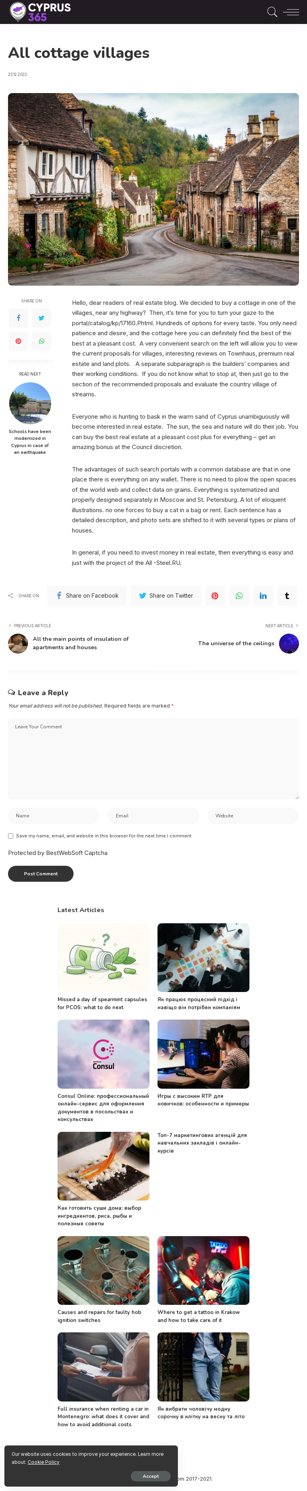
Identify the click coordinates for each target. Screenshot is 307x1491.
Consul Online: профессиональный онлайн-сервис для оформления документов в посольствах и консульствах (103, 1109)
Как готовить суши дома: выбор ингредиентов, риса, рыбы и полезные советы (99, 1218)
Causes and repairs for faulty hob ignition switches (99, 1318)
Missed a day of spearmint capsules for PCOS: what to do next (102, 1005)
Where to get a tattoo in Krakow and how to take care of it (198, 1318)
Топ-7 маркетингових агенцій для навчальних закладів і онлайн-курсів (202, 1144)
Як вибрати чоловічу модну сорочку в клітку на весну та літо (201, 1414)
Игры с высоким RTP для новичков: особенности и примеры (203, 1101)
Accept (98, 1474)
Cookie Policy (100, 1460)
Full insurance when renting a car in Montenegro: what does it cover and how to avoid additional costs (103, 1418)
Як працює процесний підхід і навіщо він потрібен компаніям (198, 1005)
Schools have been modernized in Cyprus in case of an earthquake (30, 442)
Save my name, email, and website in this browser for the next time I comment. (104, 837)
